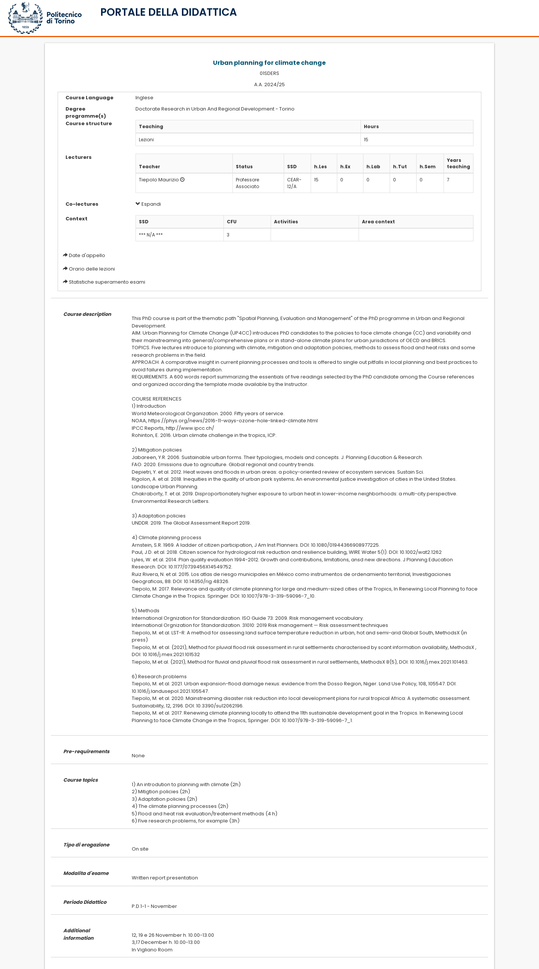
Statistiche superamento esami (107, 282)
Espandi (148, 204)
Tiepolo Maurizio (159, 179)
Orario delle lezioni (92, 268)
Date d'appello (87, 255)
